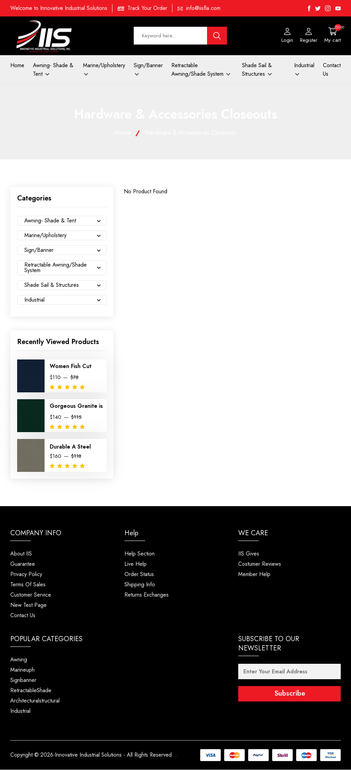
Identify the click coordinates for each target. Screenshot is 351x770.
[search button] (217, 36)
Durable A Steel (70, 447)
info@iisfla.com (203, 8)
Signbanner (23, 680)
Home (17, 66)
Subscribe (289, 694)
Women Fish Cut (71, 367)
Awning (18, 660)
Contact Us (332, 70)
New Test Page (28, 605)
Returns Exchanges (146, 595)
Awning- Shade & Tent (53, 70)
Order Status (139, 574)
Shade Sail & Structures (257, 70)
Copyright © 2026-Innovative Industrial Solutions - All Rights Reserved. (92, 755)
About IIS (21, 554)
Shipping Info (139, 585)
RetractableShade (30, 691)
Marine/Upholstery (104, 69)
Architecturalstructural (35, 701)
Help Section (139, 554)
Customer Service (30, 595)
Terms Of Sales (28, 585)
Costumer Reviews (259, 564)
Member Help (254, 574)
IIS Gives (248, 554)
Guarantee (22, 564)
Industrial (304, 69)
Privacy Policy (26, 574)
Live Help (135, 564)
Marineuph (22, 670)
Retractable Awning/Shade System (200, 70)
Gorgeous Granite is (76, 407)
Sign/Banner (148, 69)
